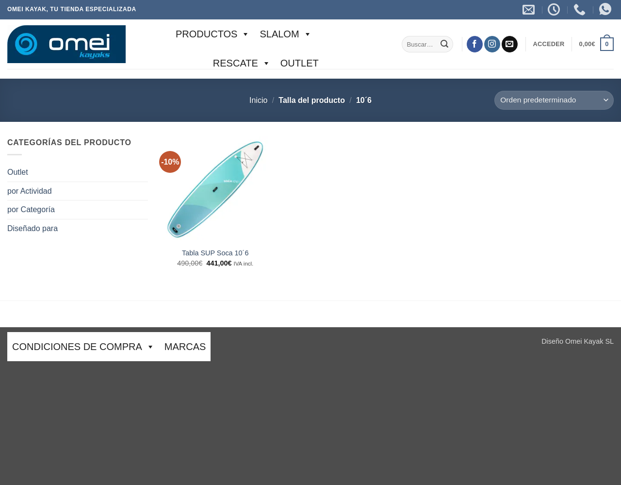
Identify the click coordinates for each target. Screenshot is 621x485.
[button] (548, 44)
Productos (213, 34)
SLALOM (285, 34)
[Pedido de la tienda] (554, 100)
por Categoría (31, 209)
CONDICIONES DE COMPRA (83, 346)
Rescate (242, 63)
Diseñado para (32, 228)
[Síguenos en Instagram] (492, 44)
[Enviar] (444, 44)
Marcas (185, 346)
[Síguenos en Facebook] (475, 44)
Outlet (299, 63)
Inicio (258, 100)
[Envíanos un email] (510, 44)
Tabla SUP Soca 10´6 (215, 253)
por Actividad (29, 191)
